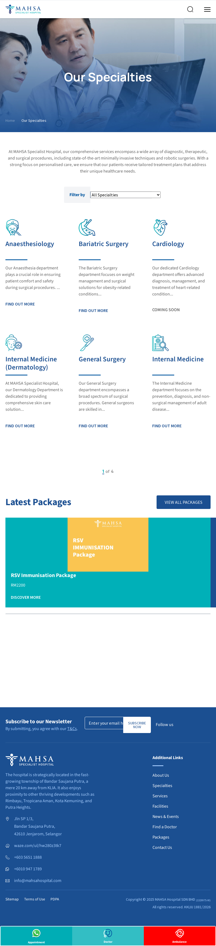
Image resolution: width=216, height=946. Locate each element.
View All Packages (183, 502)
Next (132, 471)
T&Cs (72, 729)
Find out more (20, 304)
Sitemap (12, 899)
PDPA (54, 899)
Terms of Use (34, 899)
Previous (83, 471)
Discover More (26, 597)
